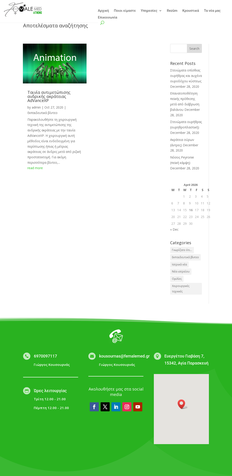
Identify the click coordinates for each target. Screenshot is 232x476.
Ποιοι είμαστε (125, 11)
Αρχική (103, 11)
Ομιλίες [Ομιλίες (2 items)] (177, 279)
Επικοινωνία (107, 17)
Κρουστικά (190, 11)
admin (36, 107)
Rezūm (172, 11)
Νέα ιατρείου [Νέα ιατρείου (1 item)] (181, 271)
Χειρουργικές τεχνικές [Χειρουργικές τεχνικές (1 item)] (180, 288)
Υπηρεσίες (149, 11)
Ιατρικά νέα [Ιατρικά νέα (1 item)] (179, 264)
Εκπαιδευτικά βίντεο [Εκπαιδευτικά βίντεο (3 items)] (185, 257)
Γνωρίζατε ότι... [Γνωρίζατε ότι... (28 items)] (182, 250)
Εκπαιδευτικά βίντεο (42, 113)
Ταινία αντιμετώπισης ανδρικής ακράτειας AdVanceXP (48, 96)
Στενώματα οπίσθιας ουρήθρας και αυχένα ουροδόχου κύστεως (186, 75)
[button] (183, 404)
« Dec (174, 229)
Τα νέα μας (212, 11)
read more (35, 168)
